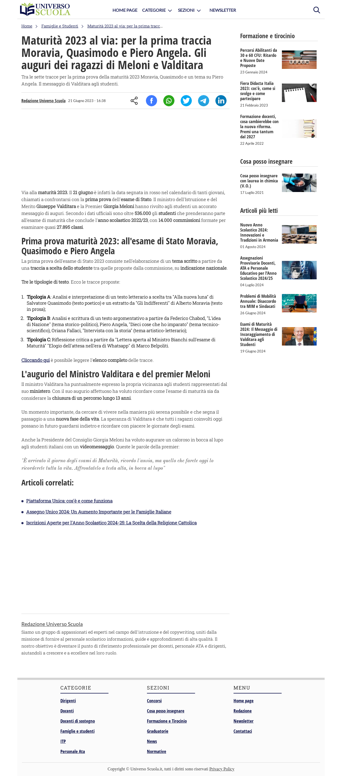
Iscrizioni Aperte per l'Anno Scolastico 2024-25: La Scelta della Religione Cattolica (111, 523)
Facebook (151, 100)
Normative (156, 751)
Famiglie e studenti (77, 731)
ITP (63, 741)
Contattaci (243, 731)
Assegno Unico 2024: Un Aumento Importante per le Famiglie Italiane (98, 512)
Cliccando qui (35, 360)
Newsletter (222, 10)
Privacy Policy (221, 769)
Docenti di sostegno (77, 721)
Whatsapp (168, 100)
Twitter (186, 100)
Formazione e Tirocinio (167, 721)
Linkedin (221, 100)
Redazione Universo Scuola (43, 101)
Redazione (243, 711)
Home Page (124, 10)
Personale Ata (72, 751)
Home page (244, 700)
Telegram (203, 100)
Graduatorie (157, 731)
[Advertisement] (125, 150)
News (152, 741)
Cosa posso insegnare (165, 711)
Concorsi (154, 700)
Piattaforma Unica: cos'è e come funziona (69, 501)
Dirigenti (68, 700)
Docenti (67, 711)
